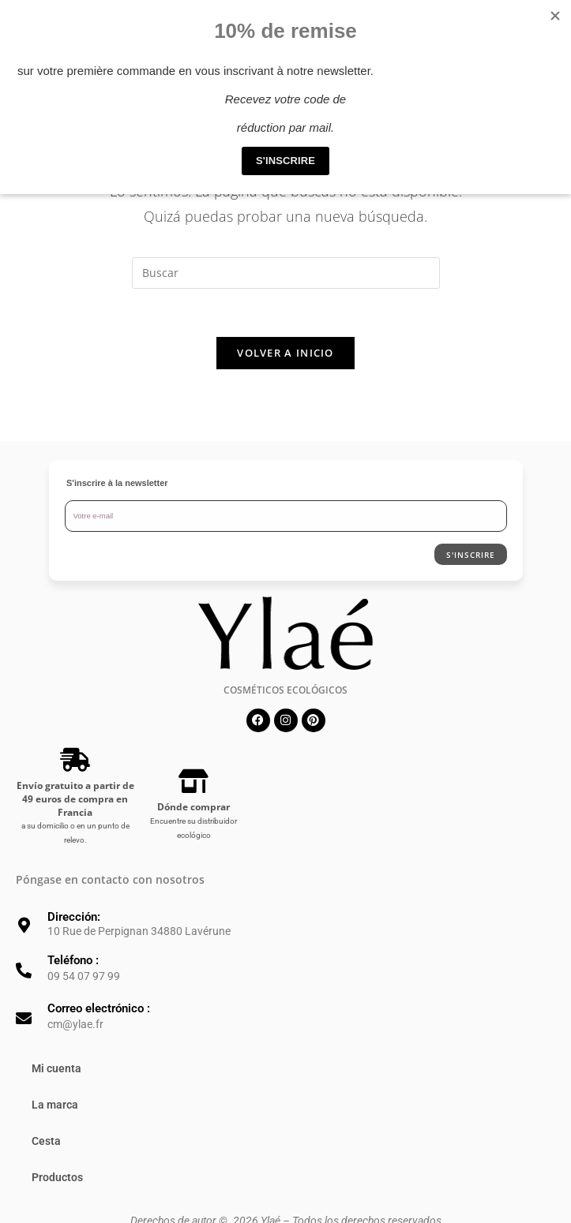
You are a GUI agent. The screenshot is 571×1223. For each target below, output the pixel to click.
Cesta (46, 1141)
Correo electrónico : (98, 1008)
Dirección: (73, 917)
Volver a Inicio (285, 353)
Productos (57, 1177)
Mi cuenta (56, 1068)
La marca (55, 1104)
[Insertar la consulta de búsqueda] (286, 273)
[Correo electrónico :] (24, 1019)
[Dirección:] (24, 925)
